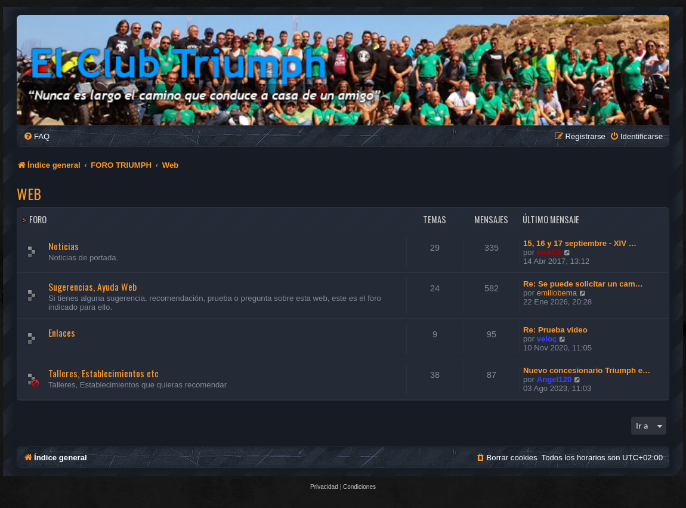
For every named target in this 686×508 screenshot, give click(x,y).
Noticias (63, 246)
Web (29, 193)
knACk (549, 252)
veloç (547, 338)
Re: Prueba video (555, 329)
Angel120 (554, 379)
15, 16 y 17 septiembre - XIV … (579, 243)
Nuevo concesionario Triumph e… (586, 370)
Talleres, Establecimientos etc (103, 373)
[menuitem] (36, 136)
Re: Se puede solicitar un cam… (583, 283)
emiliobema (557, 292)
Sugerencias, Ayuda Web (92, 286)
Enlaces (61, 332)
